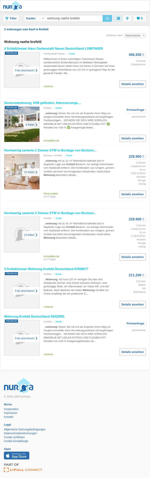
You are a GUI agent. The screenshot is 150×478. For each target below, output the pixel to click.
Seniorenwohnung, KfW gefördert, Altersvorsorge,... (42, 103)
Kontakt (8, 416)
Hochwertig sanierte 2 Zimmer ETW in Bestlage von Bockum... (50, 150)
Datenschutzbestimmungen (20, 433)
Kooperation (11, 409)
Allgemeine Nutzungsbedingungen (25, 429)
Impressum (10, 412)
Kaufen (35, 18)
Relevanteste (135, 35)
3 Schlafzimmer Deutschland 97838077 (46, 269)
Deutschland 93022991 (34, 316)
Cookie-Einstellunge (16, 441)
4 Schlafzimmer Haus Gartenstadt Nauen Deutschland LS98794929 (53, 48)
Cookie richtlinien (14, 437)
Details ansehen (132, 84)
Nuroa (13, 6)
